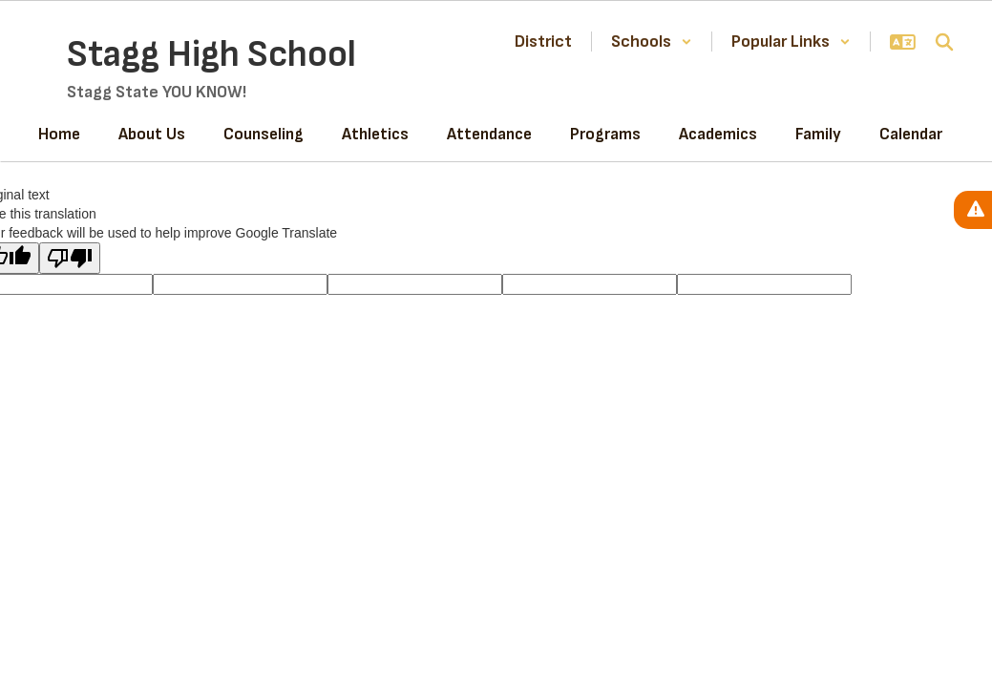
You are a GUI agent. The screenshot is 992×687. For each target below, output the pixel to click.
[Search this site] (944, 42)
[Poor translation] (69, 258)
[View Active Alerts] (973, 210)
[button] (651, 41)
